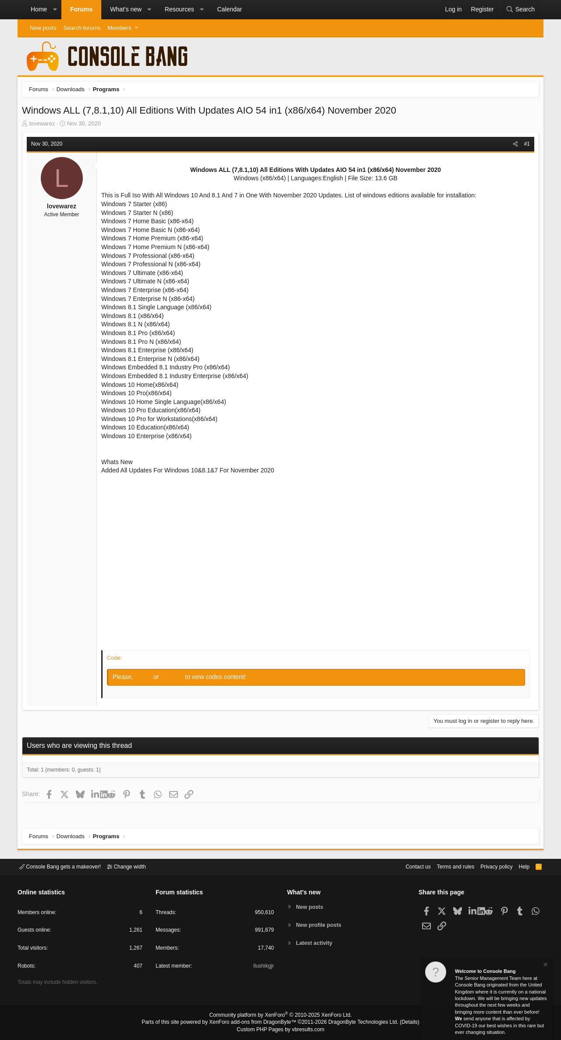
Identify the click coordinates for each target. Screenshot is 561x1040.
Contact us (404, 866)
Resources (179, 9)
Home (39, 9)
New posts (43, 28)
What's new (126, 9)
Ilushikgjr (263, 967)
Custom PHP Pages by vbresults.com (280, 1030)
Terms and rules (445, 866)
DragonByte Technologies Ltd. (356, 1023)
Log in (146, 679)
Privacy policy (489, 866)
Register (175, 679)
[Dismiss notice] (544, 965)
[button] (54, 9)
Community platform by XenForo (280, 1016)
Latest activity (316, 943)
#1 (525, 146)
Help (519, 866)
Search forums (82, 28)
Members (119, 28)
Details (398, 1023)
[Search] (520, 9)
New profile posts (320, 925)
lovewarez (44, 125)
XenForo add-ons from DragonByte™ (255, 1023)
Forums (81, 9)
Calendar (229, 9)
